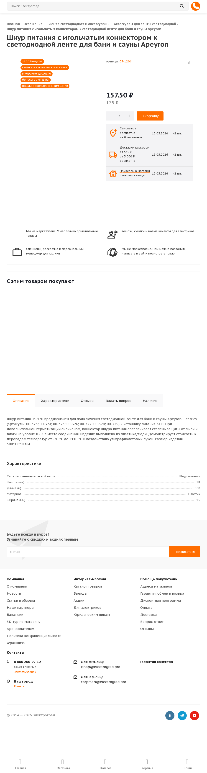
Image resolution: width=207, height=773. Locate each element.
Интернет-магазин (90, 579)
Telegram (182, 715)
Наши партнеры (20, 607)
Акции (79, 600)
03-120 (126, 61)
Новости (14, 593)
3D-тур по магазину (23, 621)
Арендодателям (20, 629)
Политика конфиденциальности (34, 636)
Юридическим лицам (92, 614)
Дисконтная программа (160, 600)
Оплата (146, 607)
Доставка (148, 614)
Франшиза (16, 643)
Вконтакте (169, 715)
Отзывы (147, 629)
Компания (15, 579)
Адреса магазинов (156, 586)
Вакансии (15, 614)
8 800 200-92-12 (27, 662)
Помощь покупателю (158, 579)
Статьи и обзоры (21, 600)
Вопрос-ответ (152, 621)
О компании (17, 586)
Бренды (80, 593)
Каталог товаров (88, 586)
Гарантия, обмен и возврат (163, 593)
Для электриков (87, 607)
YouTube (194, 715)
